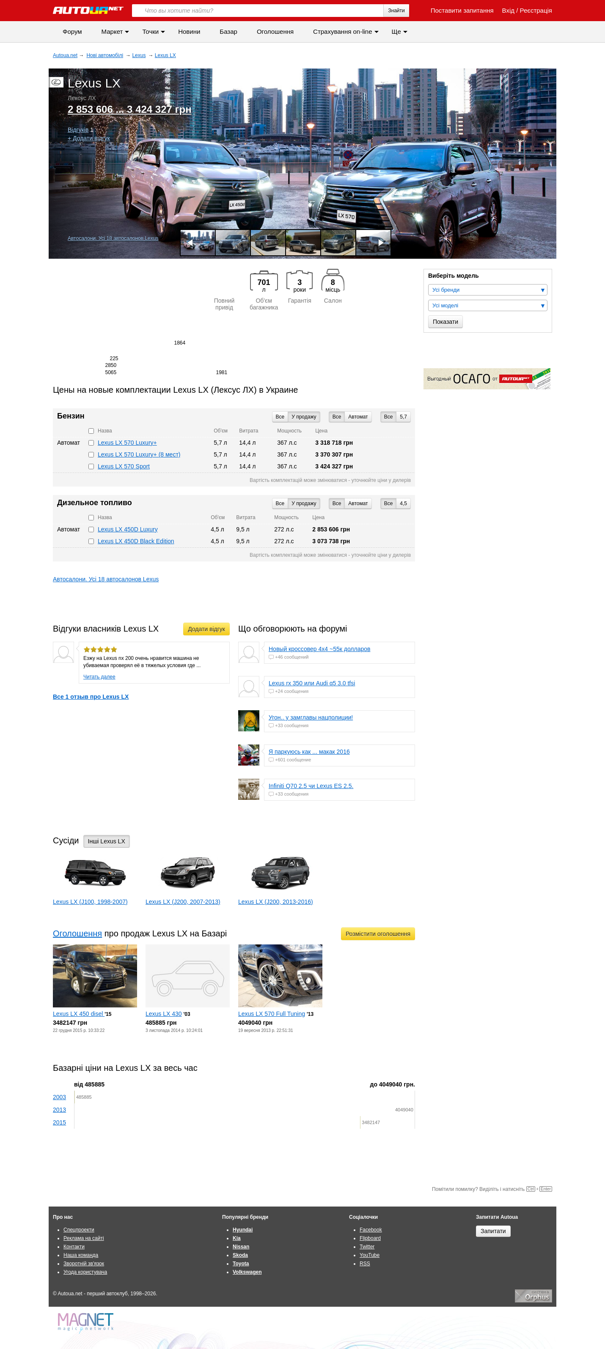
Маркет (112, 31)
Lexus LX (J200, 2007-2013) (183, 901)
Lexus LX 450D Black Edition (136, 541)
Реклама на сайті (83, 1238)
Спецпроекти (78, 1230)
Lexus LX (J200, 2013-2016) (275, 901)
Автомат (358, 417)
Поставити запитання (458, 10)
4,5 (403, 503)
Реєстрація (536, 10)
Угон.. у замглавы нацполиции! (311, 717)
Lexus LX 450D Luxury (128, 529)
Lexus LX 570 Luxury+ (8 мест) (139, 454)
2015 (59, 1122)
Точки (150, 31)
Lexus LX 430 (164, 1013)
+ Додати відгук (89, 138)
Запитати (493, 1231)
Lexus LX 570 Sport (124, 466)
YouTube (370, 1255)
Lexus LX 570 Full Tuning (271, 1013)
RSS (365, 1264)
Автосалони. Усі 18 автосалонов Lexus (113, 238)
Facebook (371, 1230)
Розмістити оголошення (378, 933)
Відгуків (78, 129)
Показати (445, 321)
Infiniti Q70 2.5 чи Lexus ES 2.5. (311, 786)
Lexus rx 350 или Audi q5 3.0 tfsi (312, 683)
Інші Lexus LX (106, 841)
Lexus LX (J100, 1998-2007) (90, 901)
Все (388, 417)
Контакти (74, 1247)
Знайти (396, 11)
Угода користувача (85, 1272)
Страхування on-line (342, 31)
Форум (72, 31)
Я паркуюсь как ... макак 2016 (309, 751)
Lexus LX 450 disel (78, 1013)
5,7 (403, 417)
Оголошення (275, 31)
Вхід (508, 10)
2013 (59, 1109)
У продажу (304, 417)
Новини (189, 31)
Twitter (367, 1247)
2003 (59, 1097)
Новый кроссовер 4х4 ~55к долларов (320, 649)
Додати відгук (206, 629)
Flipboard (370, 1238)
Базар (228, 31)
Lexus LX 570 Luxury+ (127, 442)
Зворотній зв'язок (83, 1264)
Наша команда (80, 1255)
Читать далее (99, 677)
